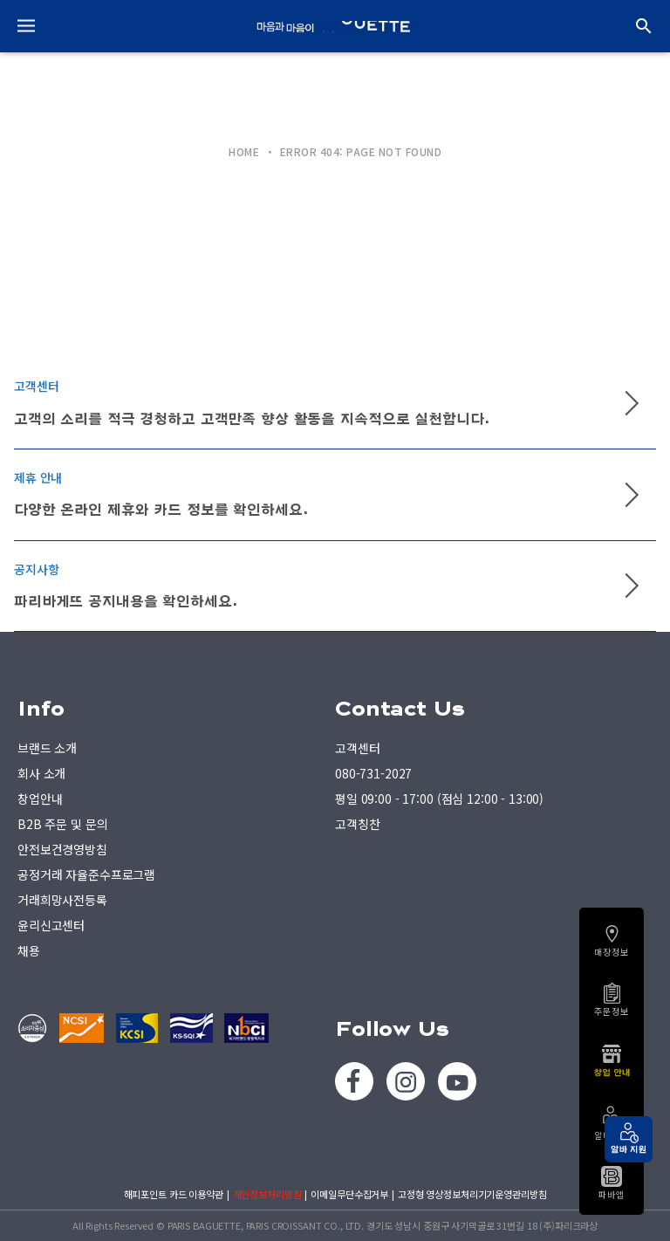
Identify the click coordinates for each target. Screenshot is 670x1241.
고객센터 (357, 748)
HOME (244, 152)
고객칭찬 (357, 824)
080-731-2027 (373, 773)
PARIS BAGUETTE (335, 26)
